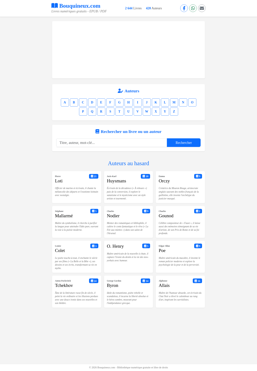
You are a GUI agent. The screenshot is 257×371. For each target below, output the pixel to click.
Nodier (113, 215)
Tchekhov (64, 285)
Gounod (166, 215)
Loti (59, 180)
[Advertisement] (128, 50)
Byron (112, 285)
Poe (162, 250)
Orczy (164, 180)
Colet (60, 250)
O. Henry (115, 246)
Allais (164, 285)
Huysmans (116, 180)
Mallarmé (64, 215)
